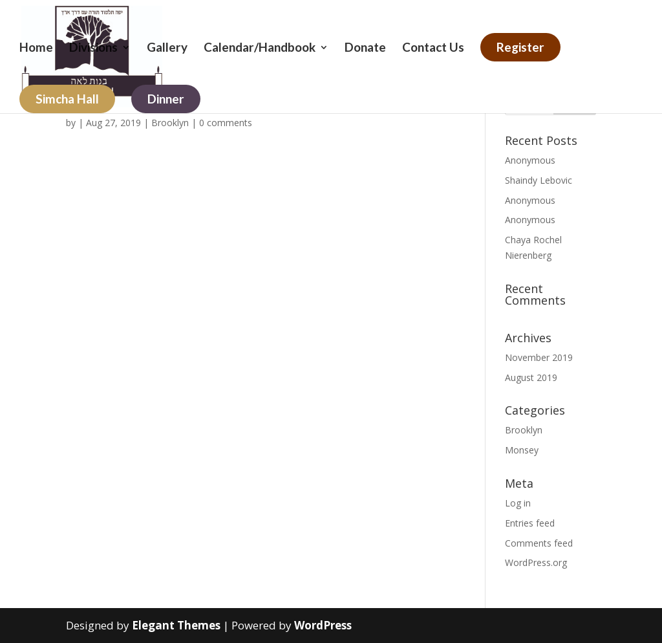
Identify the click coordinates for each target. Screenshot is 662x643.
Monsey (522, 450)
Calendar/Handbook (259, 48)
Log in (518, 503)
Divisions (93, 48)
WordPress (323, 625)
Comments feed (539, 543)
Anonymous (530, 160)
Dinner (165, 98)
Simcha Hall (67, 98)
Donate (365, 48)
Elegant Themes (176, 625)
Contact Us (433, 48)
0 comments (225, 122)
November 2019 (539, 357)
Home (36, 48)
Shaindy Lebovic (538, 180)
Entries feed (530, 523)
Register (520, 46)
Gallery (167, 48)
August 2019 (531, 377)
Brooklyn (170, 122)
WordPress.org (536, 562)
